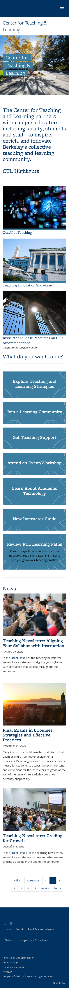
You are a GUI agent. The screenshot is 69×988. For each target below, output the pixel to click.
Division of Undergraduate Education (26, 940)
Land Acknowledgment (41, 929)
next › (46, 888)
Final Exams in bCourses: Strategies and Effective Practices (28, 735)
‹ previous (34, 880)
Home (8, 929)
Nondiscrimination (13, 967)
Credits (20, 929)
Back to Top (59, 983)
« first (19, 880)
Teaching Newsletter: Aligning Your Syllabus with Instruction (33, 643)
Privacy (7, 971)
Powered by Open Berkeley (18, 957)
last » (58, 888)
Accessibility (10, 962)
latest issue (19, 658)
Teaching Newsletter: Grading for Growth (32, 838)
